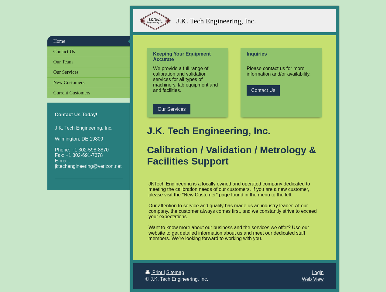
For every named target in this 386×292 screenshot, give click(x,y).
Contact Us (263, 90)
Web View (312, 279)
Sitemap (175, 272)
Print (154, 272)
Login (317, 272)
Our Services (172, 109)
